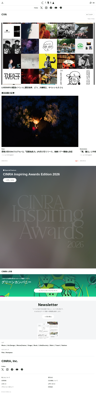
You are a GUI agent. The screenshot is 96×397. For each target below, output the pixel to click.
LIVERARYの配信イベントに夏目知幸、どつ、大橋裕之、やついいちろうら (32, 88)
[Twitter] (41, 8)
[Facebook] (51, 8)
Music (4, 345)
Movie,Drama (21, 345)
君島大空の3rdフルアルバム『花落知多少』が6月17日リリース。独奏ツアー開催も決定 (37, 152)
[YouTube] (56, 7)
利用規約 (50, 387)
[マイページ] (2, 2)
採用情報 (4, 380)
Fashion (64, 345)
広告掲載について (53, 380)
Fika (3, 352)
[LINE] (61, 8)
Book (35, 345)
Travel (57, 345)
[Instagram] (46, 8)
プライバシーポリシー (8, 387)
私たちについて (6, 377)
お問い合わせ (51, 384)
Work (52, 345)
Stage (30, 345)
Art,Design (11, 345)
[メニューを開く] (93, 2)
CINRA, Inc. (10, 361)
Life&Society (43, 345)
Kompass (9, 352)
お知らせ (4, 384)
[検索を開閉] (90, 2)
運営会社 (50, 377)
